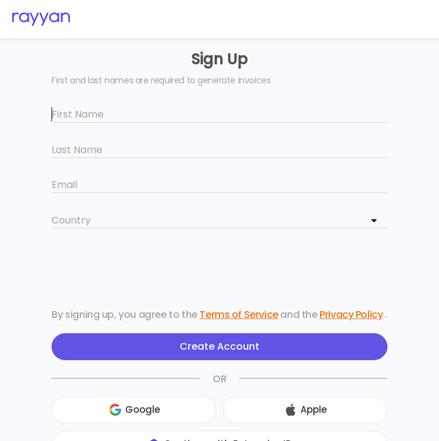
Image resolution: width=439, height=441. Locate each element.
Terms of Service (238, 314)
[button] (115, 410)
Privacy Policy (351, 314)
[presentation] (219, 270)
